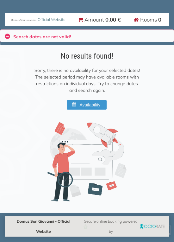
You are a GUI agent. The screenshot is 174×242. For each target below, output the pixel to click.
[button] (87, 105)
